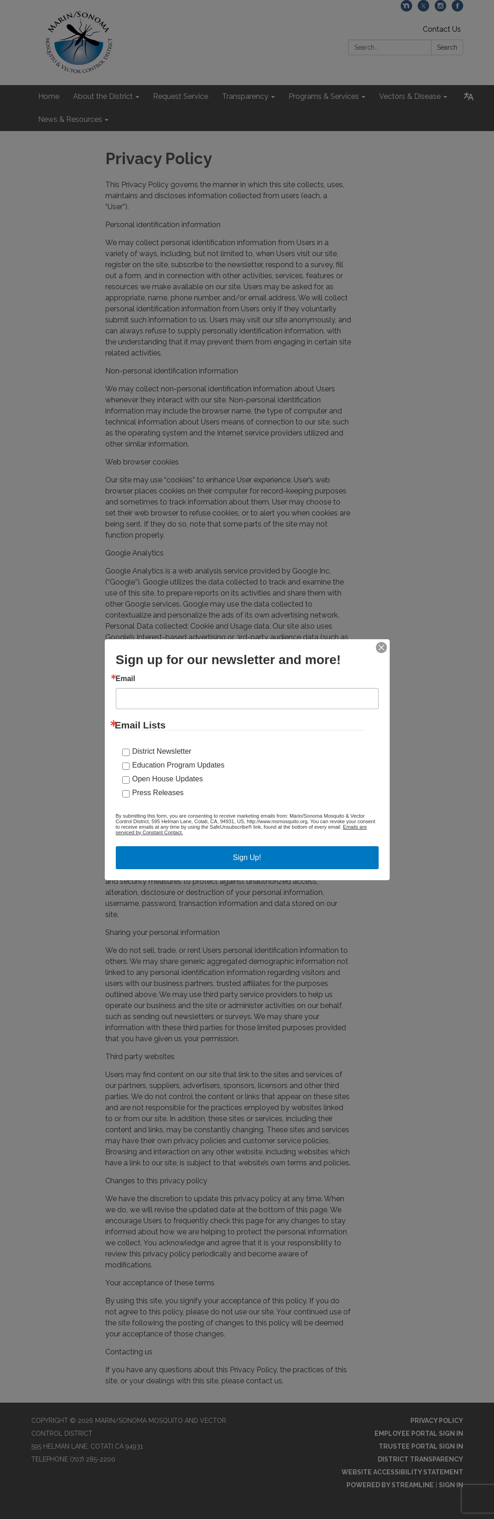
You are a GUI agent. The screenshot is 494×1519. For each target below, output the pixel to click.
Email (126, 678)
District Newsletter (162, 751)
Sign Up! (247, 857)
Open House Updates (167, 779)
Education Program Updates (178, 765)
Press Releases (158, 793)
